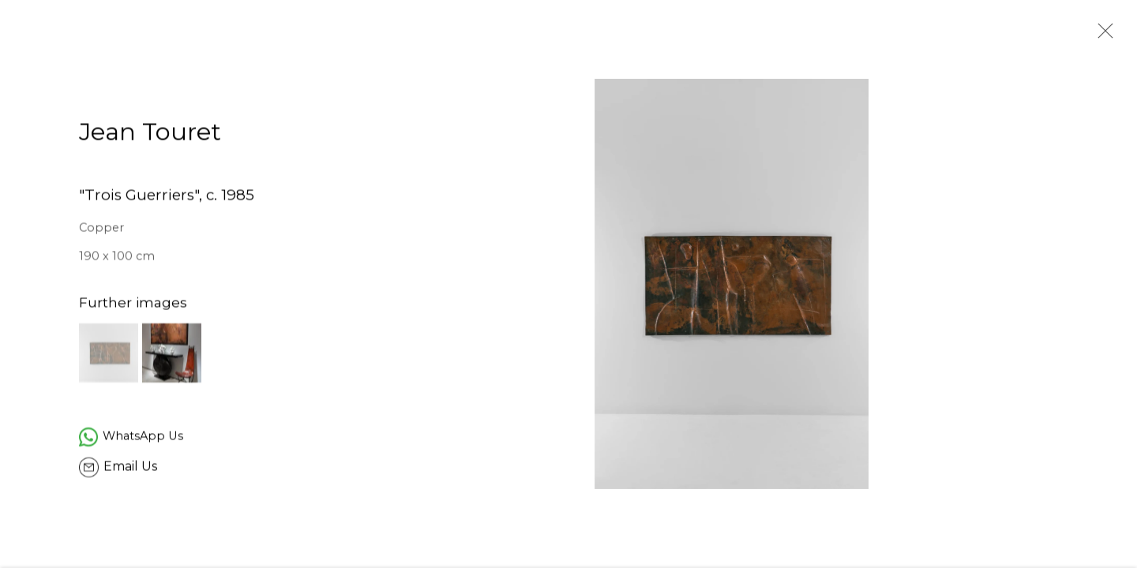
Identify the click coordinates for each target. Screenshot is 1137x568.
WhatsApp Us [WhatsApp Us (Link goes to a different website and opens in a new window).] (143, 438)
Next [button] (1103, 284)
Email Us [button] (130, 468)
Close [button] (1101, 35)
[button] (108, 354)
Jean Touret (150, 134)
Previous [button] (34, 284)
